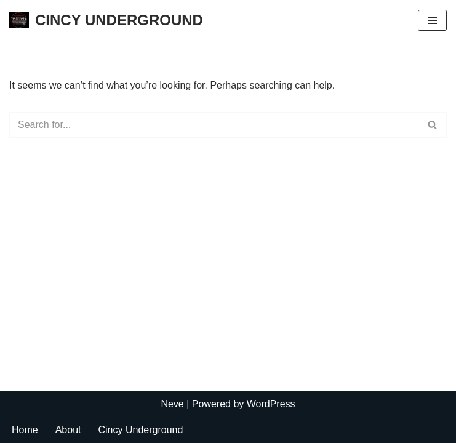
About (68, 430)
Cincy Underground (140, 430)
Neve (172, 404)
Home (25, 430)
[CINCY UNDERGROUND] (106, 20)
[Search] (214, 125)
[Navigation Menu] (432, 20)
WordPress (271, 404)
